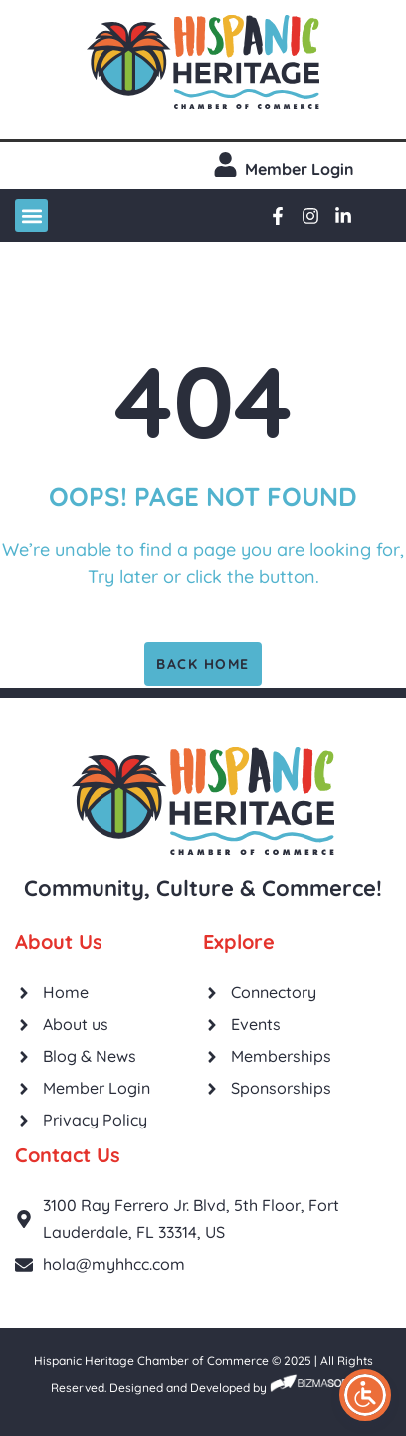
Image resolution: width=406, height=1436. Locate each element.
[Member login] (225, 164)
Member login (299, 169)
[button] (31, 215)
